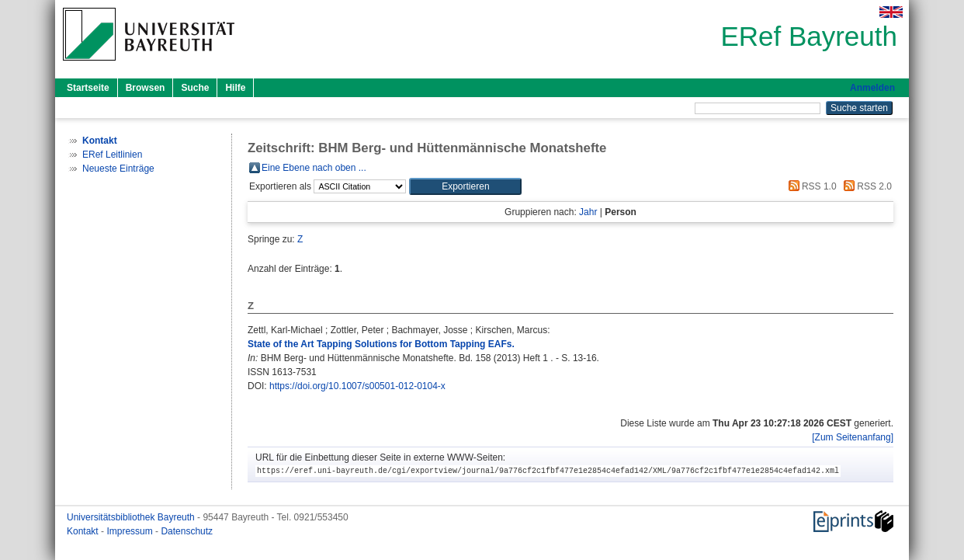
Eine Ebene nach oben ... (314, 167)
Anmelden (872, 87)
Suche (195, 87)
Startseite (88, 87)
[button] (465, 186)
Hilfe (235, 87)
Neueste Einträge (118, 168)
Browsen (145, 87)
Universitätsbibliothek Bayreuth (132, 517)
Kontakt (84, 531)
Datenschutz (187, 531)
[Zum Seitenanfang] (852, 437)
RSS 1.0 (810, 186)
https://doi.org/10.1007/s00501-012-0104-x (357, 386)
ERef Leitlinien (112, 154)
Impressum (130, 531)
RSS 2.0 (865, 186)
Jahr (588, 212)
